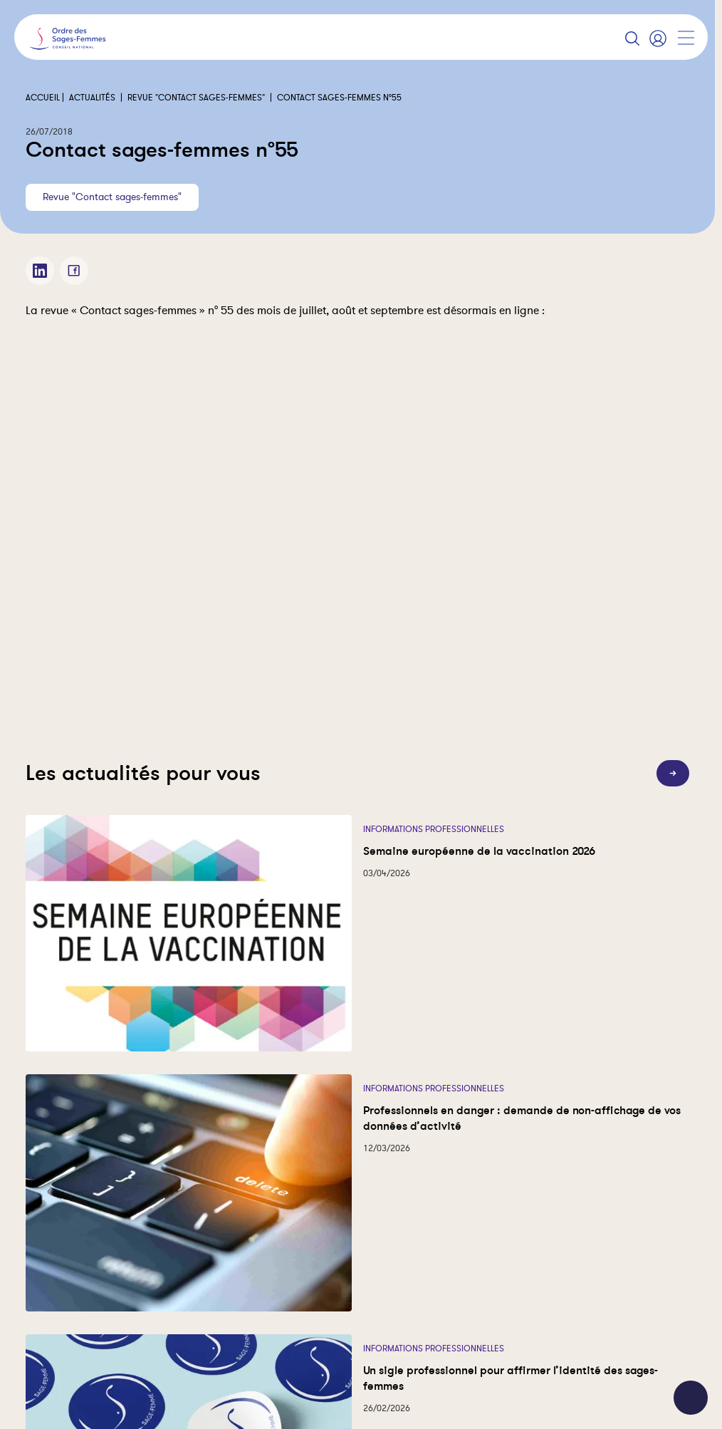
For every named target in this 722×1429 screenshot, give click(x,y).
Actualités (92, 97)
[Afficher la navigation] (686, 38)
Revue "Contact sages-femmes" (196, 97)
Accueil (43, 97)
